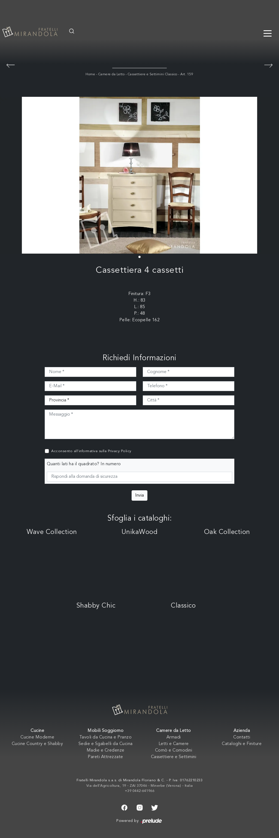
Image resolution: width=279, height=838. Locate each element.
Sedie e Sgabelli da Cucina (105, 744)
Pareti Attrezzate (105, 757)
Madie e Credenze (106, 750)
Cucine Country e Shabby (37, 744)
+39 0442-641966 (139, 791)
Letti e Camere (174, 744)
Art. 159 (186, 74)
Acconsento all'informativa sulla (91, 451)
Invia (139, 495)
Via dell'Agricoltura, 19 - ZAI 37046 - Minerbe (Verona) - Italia (139, 786)
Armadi (173, 737)
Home (90, 74)
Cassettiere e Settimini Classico (152, 74)
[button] (139, 257)
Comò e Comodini (173, 750)
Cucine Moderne (37, 737)
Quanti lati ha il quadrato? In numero (84, 464)
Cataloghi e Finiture (242, 744)
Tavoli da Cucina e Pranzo (105, 737)
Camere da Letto (111, 74)
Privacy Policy (119, 451)
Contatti (241, 737)
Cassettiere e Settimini (173, 757)
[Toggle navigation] (267, 33)
